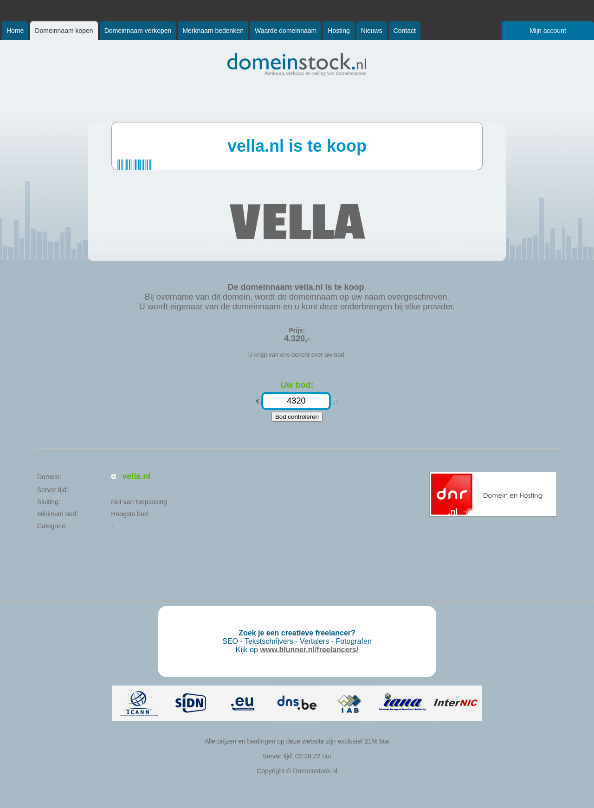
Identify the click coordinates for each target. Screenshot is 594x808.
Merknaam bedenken (213, 30)
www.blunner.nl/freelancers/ (309, 650)
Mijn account (547, 30)
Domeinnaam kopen (64, 30)
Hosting (338, 30)
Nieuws (371, 30)
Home (15, 30)
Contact (405, 30)
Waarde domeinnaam (285, 30)
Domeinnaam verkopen (138, 30)
